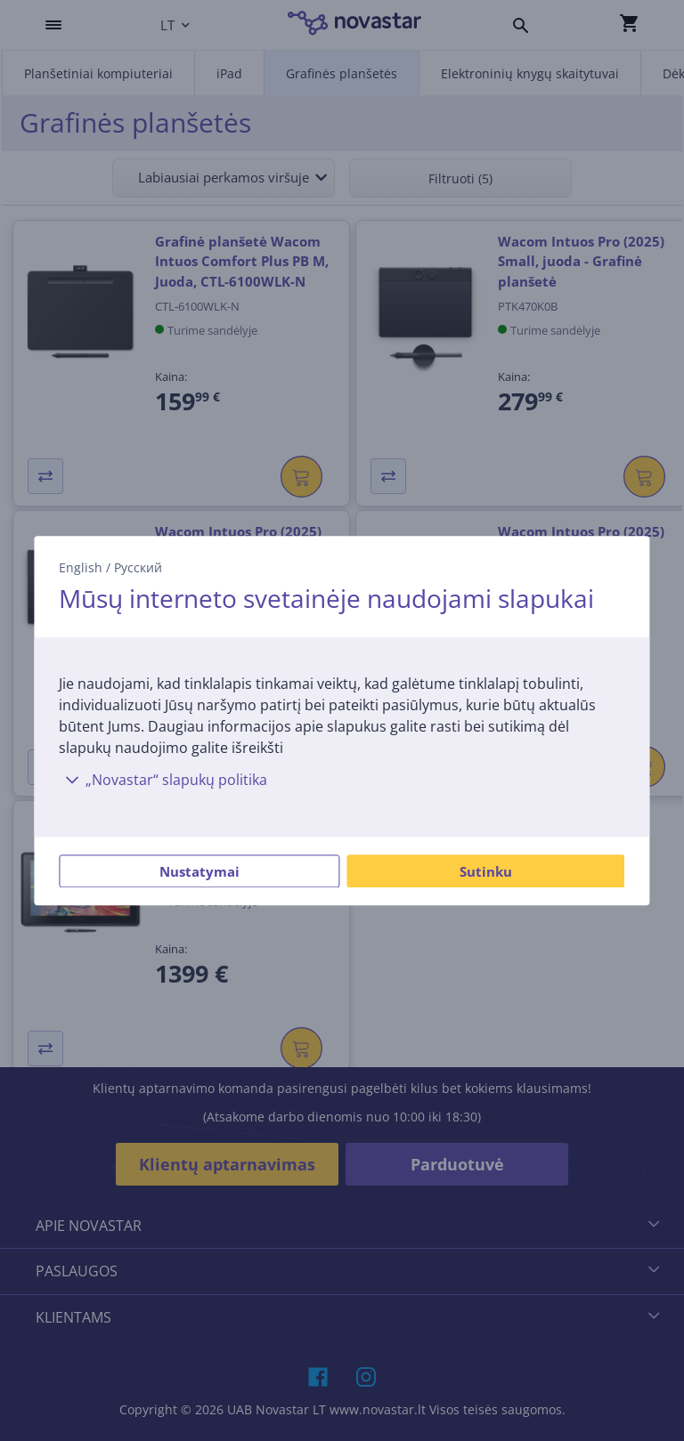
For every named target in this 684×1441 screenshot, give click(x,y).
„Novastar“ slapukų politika (163, 779)
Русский (138, 567)
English (80, 567)
